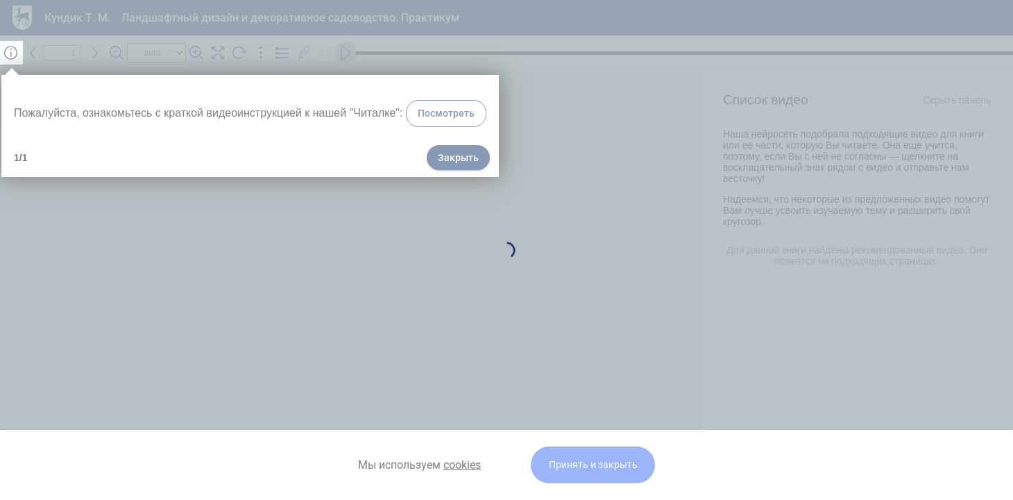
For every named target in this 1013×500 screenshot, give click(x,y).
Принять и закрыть (593, 465)
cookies (462, 465)
